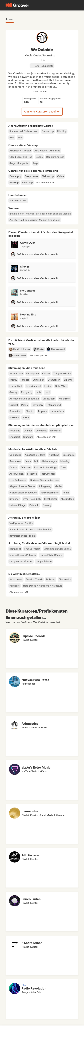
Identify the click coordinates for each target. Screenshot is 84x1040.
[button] (45, 182)
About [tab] (10, 19)
